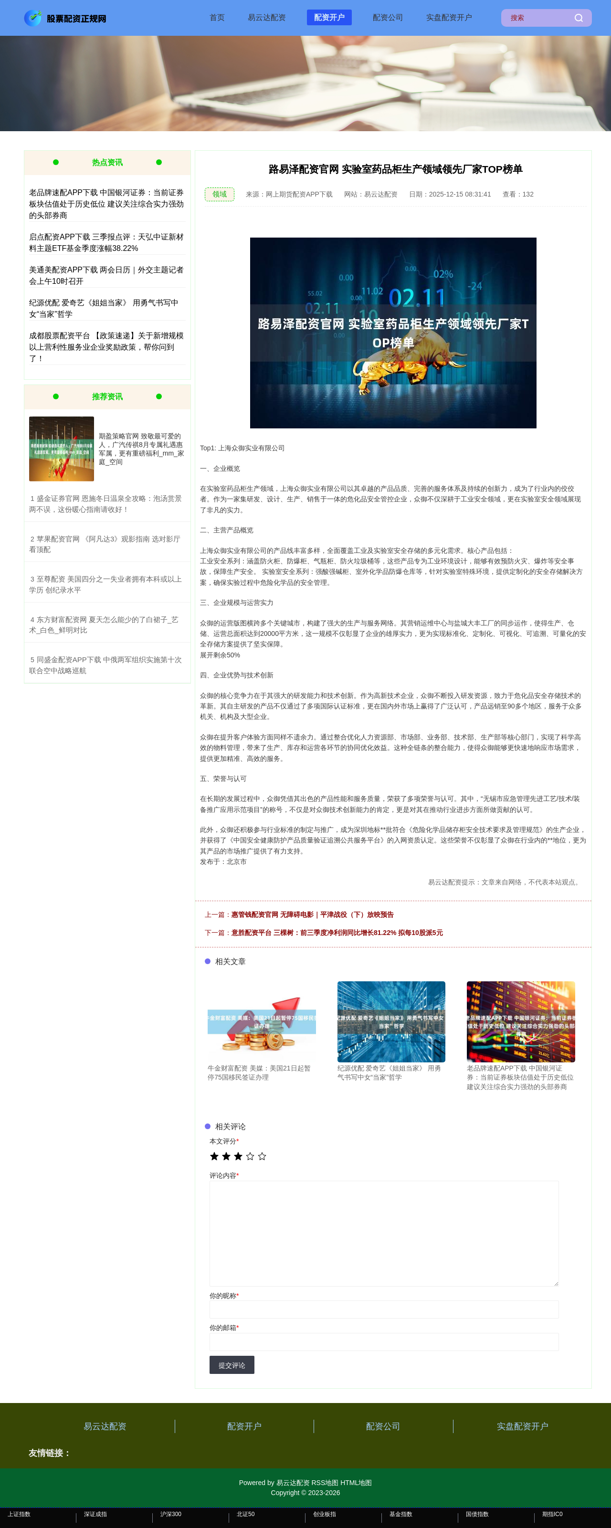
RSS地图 (324, 1482)
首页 (217, 17)
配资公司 (388, 17)
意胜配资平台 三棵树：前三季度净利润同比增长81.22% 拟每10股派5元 (337, 932)
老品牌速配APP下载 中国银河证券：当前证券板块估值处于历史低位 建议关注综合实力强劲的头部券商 (106, 203)
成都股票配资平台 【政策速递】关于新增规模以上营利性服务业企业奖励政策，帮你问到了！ (106, 347)
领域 (219, 194)
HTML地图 (356, 1482)
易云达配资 (267, 17)
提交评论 (232, 1365)
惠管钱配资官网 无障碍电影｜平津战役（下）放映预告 (313, 914)
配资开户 (329, 17)
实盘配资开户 (449, 17)
